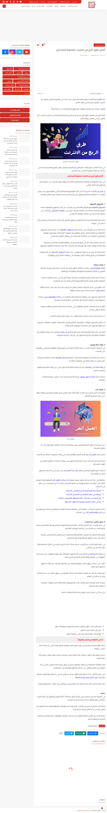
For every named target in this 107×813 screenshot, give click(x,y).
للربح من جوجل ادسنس (62, 332)
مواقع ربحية (7, 89)
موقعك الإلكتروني (58, 210)
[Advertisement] (53, 26)
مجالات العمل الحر (59, 480)
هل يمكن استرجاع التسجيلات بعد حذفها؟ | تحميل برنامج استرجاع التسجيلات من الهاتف (10, 152)
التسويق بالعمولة (98, 207)
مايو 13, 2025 (13, 181)
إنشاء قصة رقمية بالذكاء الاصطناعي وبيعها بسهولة (10, 242)
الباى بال (17, 89)
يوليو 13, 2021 (13, 147)
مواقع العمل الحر (92, 512)
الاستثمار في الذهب (89, 554)
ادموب (26, 93)
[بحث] (4, 6)
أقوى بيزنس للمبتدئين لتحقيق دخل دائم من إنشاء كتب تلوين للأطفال (9, 197)
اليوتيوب (26, 89)
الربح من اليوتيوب (61, 357)
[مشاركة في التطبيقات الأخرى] (60, 733)
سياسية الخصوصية (65, 2)
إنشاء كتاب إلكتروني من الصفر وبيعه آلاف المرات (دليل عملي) (10, 208)
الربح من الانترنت (72, 6)
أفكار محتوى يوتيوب (87, 376)
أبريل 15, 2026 (13, 136)
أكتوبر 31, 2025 (13, 226)
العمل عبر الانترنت (95, 99)
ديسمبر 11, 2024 (13, 192)
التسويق (63, 6)
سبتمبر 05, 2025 (13, 158)
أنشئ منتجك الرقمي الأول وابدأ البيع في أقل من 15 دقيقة (9, 185)
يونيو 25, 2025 (13, 215)
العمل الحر (49, 6)
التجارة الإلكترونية (23, 81)
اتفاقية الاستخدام (52, 2)
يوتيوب (56, 6)
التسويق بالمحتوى (58, 252)
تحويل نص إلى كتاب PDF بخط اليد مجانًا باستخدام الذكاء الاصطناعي (10, 140)
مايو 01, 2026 (13, 237)
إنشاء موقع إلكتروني (97, 268)
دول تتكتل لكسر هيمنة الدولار (86, 677)
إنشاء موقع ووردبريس (52, 296)
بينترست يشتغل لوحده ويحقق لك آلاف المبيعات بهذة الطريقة (10, 163)
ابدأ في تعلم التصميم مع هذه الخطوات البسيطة (83, 501)
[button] (92, 733)
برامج (33, 6)
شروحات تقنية (26, 6)
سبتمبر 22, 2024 (13, 170)
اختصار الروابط (24, 85)
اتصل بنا (43, 2)
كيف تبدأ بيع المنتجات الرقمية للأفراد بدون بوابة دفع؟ (9, 219)
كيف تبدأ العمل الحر (70, 470)
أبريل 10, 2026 (13, 203)
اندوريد (18, 73)
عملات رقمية (41, 6)
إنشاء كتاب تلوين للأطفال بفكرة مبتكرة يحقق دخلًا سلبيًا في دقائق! (10, 231)
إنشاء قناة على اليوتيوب (94, 367)
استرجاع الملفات (23, 77)
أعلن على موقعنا (33, 2)
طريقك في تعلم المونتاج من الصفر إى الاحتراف (83, 494)
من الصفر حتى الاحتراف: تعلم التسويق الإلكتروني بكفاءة (80, 498)
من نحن (74, 2)
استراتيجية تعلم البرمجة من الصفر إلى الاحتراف (83, 490)
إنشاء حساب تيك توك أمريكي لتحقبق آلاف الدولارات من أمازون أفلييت (11, 174)
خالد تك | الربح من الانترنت (83, 810)
